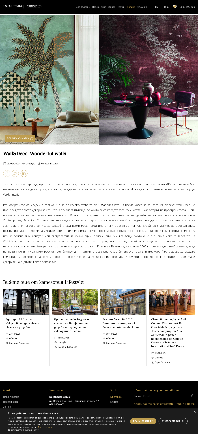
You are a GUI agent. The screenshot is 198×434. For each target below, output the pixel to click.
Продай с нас (99, 6)
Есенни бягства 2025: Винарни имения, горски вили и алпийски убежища (121, 323)
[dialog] (99, 421)
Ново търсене (82, 6)
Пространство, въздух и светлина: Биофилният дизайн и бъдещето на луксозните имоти (71, 325)
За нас (111, 6)
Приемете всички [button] (143, 421)
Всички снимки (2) (20, 138)
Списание (142, 6)
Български (116, 397)
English (114, 402)
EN (156, 6)
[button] (66, 430)
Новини (131, 6)
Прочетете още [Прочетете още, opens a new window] (45, 427)
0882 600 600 (57, 404)
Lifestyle (30, 163)
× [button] (194, 412)
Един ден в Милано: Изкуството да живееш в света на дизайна (23, 323)
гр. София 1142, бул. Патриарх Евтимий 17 (74, 401)
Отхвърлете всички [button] (173, 421)
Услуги (121, 6)
